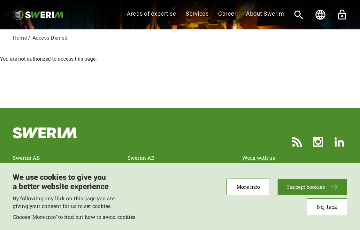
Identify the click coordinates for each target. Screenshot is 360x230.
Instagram (318, 142)
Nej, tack (327, 209)
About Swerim (265, 13)
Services (197, 13)
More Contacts (259, 165)
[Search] (299, 15)
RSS (297, 142)
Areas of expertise (151, 13)
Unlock (342, 15)
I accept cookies (306, 189)
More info (248, 189)
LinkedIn (339, 142)
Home (20, 38)
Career (227, 13)
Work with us (258, 157)
